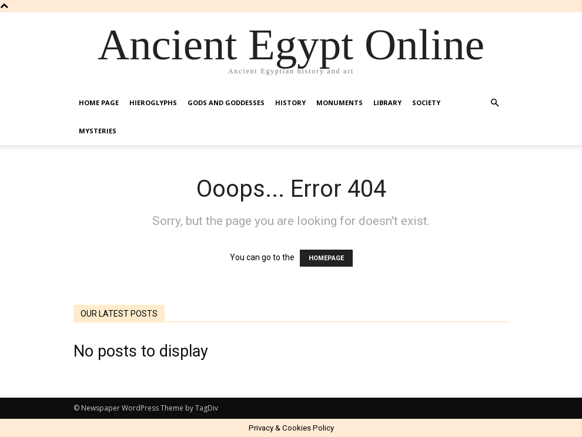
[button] (494, 103)
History (290, 102)
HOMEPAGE (326, 258)
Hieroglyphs (153, 102)
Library (387, 102)
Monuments (339, 102)
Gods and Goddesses (226, 102)
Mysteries (97, 130)
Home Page (99, 102)
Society (426, 102)
